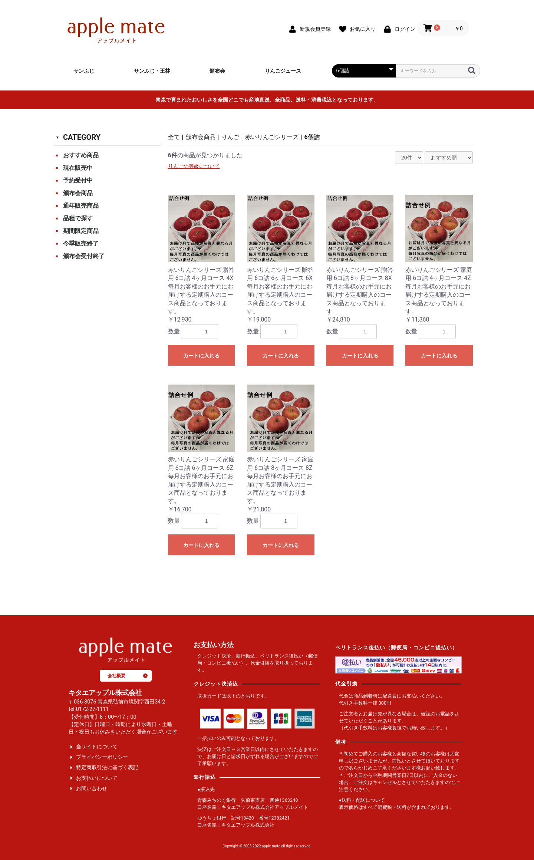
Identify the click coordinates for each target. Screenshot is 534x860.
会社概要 (128, 675)
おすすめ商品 (81, 155)
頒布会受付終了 (84, 256)
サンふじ (83, 71)
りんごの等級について (194, 166)
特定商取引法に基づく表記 (107, 767)
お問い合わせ (91, 788)
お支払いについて (97, 778)
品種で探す (78, 218)
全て (174, 137)
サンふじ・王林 (152, 71)
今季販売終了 (81, 243)
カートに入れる (201, 356)
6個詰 (312, 137)
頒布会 (217, 71)
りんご (230, 137)
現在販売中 (78, 167)
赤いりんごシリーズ (272, 137)
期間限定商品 (81, 230)
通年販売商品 (81, 205)
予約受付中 (78, 180)
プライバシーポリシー (102, 757)
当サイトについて (97, 747)
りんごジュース (283, 71)
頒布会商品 (78, 193)
